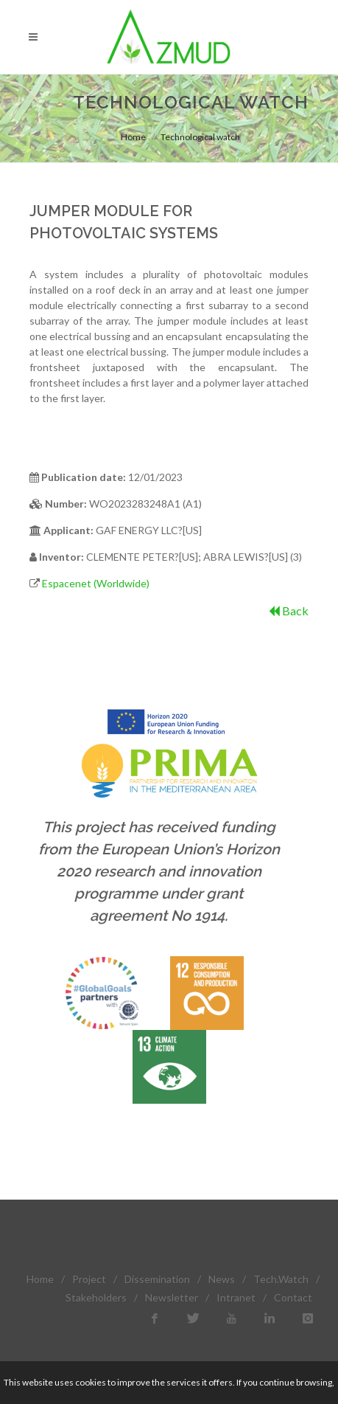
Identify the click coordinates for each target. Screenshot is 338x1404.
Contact (293, 1297)
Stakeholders (96, 1297)
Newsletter (171, 1297)
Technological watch (200, 136)
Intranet (236, 1297)
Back (289, 611)
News (221, 1279)
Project (89, 1279)
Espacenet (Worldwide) (95, 583)
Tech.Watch (281, 1279)
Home (133, 136)
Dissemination (157, 1279)
